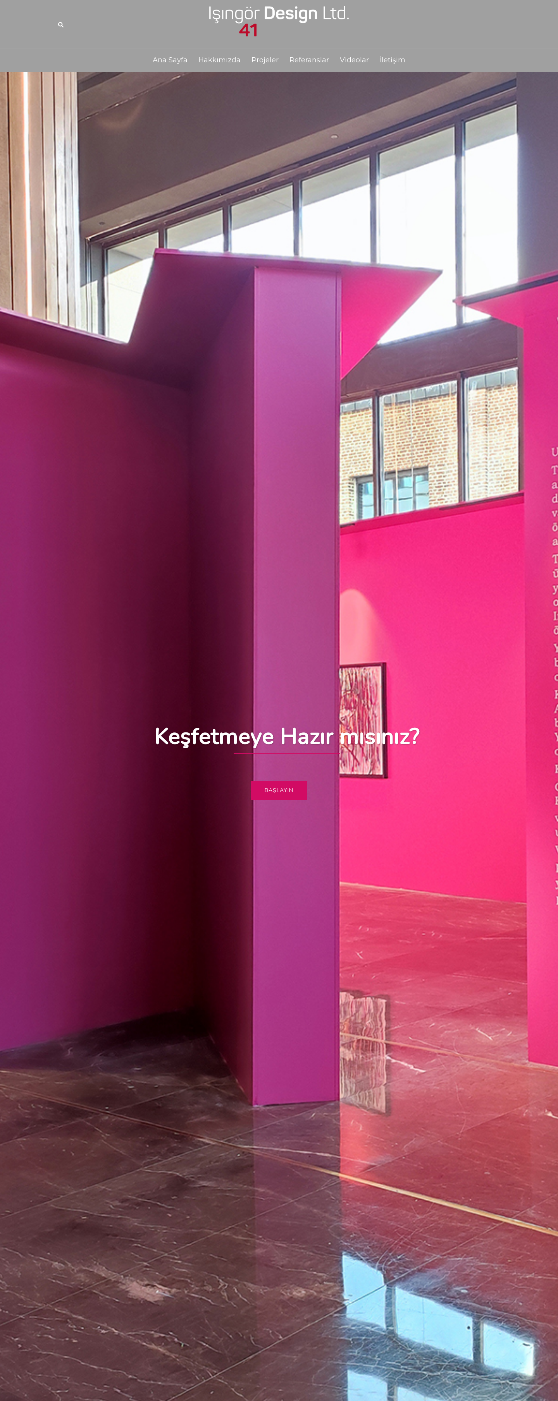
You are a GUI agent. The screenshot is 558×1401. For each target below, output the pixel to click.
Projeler (265, 60)
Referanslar (309, 60)
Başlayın (279, 790)
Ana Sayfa (170, 60)
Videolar (354, 60)
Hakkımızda (219, 60)
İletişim (392, 60)
